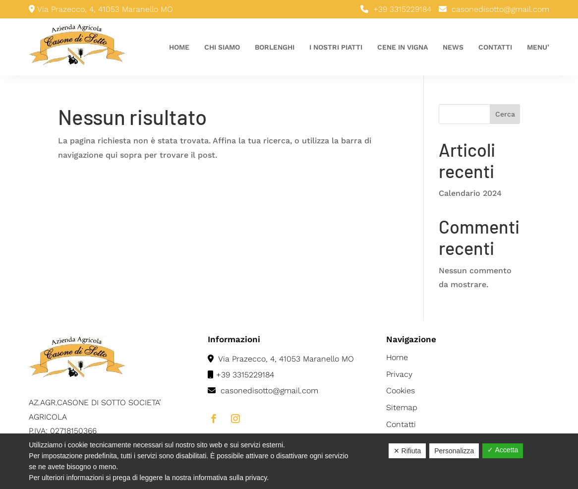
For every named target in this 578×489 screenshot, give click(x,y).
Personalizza (454, 451)
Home (179, 47)
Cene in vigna (402, 47)
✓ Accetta (502, 450)
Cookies (400, 390)
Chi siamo (222, 47)
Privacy (399, 374)
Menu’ (538, 47)
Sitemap (401, 407)
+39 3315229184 (402, 9)
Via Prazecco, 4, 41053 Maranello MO (281, 359)
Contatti (495, 47)
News (453, 47)
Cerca (505, 114)
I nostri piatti (335, 47)
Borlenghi (274, 47)
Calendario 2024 (470, 193)
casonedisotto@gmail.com (500, 9)
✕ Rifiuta (407, 451)
